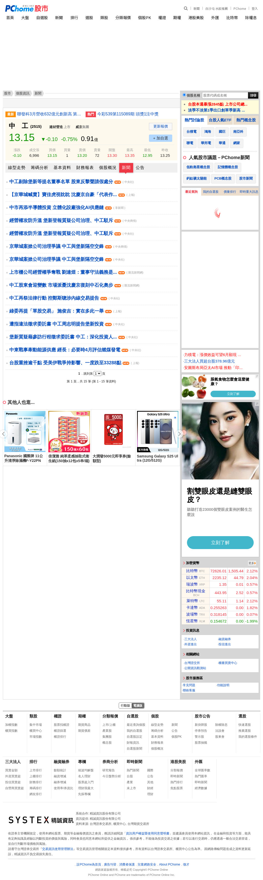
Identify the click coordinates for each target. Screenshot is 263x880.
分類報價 (123, 17)
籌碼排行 (35, 788)
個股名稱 (193, 95)
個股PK (144, 17)
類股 (104, 17)
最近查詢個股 (136, 725)
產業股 (107, 731)
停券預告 (201, 731)
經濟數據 (201, 788)
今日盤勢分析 (111, 776)
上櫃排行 (35, 776)
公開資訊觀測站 (195, 668)
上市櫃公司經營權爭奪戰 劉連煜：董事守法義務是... (76, 272)
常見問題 (189, 685)
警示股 (199, 736)
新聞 (196, 8)
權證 (162, 17)
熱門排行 (176, 782)
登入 (255, 8)
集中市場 (35, 725)
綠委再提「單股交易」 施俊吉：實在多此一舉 (65, 311)
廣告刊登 (110, 864)
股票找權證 (61, 725)
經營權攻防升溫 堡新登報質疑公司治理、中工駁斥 (73, 220)
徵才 (186, 864)
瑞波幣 (192, 584)
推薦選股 (244, 731)
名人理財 (84, 776)
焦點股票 (176, 788)
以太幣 (192, 577)
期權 (177, 17)
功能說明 (223, 685)
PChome (240, 8)
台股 (130, 776)
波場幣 (192, 614)
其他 (150, 782)
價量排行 (230, 192)
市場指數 (35, 736)
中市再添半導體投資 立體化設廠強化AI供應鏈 (67, 207)
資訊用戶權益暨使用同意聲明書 (147, 833)
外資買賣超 (13, 776)
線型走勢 (17, 167)
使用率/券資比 (63, 788)
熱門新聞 (133, 770)
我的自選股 (211, 192)
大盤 (25, 17)
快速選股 (244, 725)
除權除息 (221, 725)
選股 (89, 17)
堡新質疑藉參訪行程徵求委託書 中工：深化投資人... (73, 336)
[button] (179, 434)
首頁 (10, 17)
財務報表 (85, 167)
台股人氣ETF (220, 120)
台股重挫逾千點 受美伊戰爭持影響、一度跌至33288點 (74, 362)
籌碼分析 (39, 167)
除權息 (251, 17)
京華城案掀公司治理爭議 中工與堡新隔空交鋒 (68, 246)
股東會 (219, 736)
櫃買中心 (35, 731)
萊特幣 (192, 600)
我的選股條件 (247, 736)
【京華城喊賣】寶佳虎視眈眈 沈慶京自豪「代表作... (72, 194)
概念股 (107, 742)
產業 (130, 782)
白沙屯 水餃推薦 (216, 8)
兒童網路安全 (147, 864)
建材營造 (56, 127)
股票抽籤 (201, 742)
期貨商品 (84, 725)
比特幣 (232, 17)
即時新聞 (134, 761)
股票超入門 (86, 782)
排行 (74, 17)
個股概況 (108, 167)
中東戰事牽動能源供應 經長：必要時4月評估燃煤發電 (75, 349)
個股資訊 (22, 93)
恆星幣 (192, 621)
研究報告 (108, 770)
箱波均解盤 (86, 770)
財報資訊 (133, 742)
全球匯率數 (202, 770)
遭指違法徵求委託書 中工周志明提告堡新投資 (66, 324)
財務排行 (35, 782)
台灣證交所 (192, 663)
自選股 (42, 17)
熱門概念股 (246, 120)
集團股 (107, 736)
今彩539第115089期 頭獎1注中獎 (128, 114)
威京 (79, 127)
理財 (150, 794)
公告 (140, 167)
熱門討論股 (194, 120)
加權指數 (11, 725)
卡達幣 (192, 607)
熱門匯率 (201, 776)
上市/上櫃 (109, 725)
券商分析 (110, 761)
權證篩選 (60, 731)
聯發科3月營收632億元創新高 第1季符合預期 (49, 114)
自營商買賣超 (14, 788)
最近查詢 (191, 192)
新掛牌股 (201, 725)
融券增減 (60, 782)
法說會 (219, 731)
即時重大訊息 (249, 192)
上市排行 (35, 770)
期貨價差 (84, 731)
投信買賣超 (13, 782)
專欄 (82, 761)
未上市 (131, 788)
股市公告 (202, 716)
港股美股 (196, 17)
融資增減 (60, 776)
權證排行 (60, 736)
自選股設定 (134, 736)
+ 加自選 (160, 138)
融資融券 (225, 639)
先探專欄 (84, 794)
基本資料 (62, 167)
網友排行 (35, 794)
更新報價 (160, 126)
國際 (150, 770)
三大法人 (190, 639)
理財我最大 (86, 788)
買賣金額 (11, 770)
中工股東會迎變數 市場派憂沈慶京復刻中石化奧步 (74, 285)
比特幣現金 (195, 591)
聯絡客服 (189, 690)
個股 (155, 716)
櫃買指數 (11, 731)
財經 (150, 788)
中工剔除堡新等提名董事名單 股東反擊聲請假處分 (71, 181)
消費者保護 (127, 864)
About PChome (169, 864)
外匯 (215, 17)
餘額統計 (60, 770)
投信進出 (225, 644)
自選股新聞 (134, 748)
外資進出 (190, 644)
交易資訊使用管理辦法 (57, 849)
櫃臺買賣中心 (228, 663)
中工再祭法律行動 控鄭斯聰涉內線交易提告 (64, 298)
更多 (251, 563)
